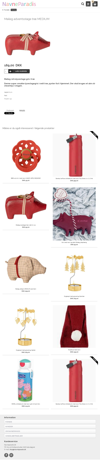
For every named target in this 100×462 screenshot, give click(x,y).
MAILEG (22, 110)
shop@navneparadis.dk (18, 449)
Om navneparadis (12, 431)
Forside (6, 10)
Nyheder (9, 426)
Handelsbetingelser (14, 436)
